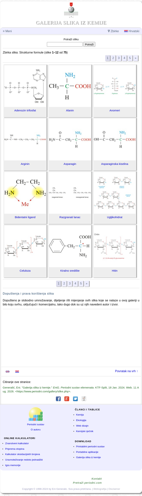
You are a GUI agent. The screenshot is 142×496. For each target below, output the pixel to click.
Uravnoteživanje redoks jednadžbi (24, 459)
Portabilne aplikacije (87, 452)
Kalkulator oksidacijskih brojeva (22, 454)
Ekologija (81, 420)
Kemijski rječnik (84, 431)
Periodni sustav (35, 424)
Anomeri (114, 110)
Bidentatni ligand (25, 217)
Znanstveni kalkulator (17, 443)
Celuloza (25, 270)
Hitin (114, 270)
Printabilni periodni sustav (90, 446)
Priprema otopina (14, 448)
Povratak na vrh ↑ (126, 371)
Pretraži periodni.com (87, 482)
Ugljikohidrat (115, 217)
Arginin (25, 163)
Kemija (80, 414)
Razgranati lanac (69, 217)
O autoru (35, 429)
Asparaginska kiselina (114, 163)
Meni (7, 31)
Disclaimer (114, 489)
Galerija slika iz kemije (88, 457)
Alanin (70, 110)
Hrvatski (131, 31)
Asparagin (70, 163)
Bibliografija (99, 489)
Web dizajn (82, 425)
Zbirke (113, 31)
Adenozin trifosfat (25, 110)
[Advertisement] (71, 338)
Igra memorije (12, 465)
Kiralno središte (70, 270)
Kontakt (97, 478)
